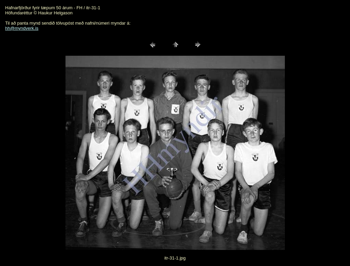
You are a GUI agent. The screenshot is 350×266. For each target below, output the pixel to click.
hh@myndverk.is (21, 28)
